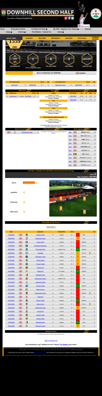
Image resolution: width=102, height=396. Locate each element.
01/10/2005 (11, 260)
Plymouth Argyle (40, 249)
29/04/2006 (78, 85)
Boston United (40, 300)
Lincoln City (40, 311)
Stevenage (14, 85)
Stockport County (60, 85)
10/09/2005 (11, 242)
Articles (21, 32)
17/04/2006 (11, 322)
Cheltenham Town (40, 238)
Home (2, 29)
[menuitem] (2, 29)
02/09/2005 (11, 238)
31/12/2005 (11, 300)
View (70, 132)
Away (8, 32)
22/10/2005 (11, 275)
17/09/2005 (11, 245)
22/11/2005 (11, 289)
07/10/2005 (11, 264)
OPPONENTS (55, 38)
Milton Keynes (40, 289)
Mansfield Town (40, 275)
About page (46, 125)
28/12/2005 (11, 297)
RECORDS (42, 38)
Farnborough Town (27, 132)
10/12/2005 (11, 293)
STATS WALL (82, 38)
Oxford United (40, 260)
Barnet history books (40, 352)
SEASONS (68, 38)
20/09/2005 (11, 249)
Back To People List (51, 341)
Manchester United (40, 278)
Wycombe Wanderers (40, 245)
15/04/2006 (11, 318)
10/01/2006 (11, 307)
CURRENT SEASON (95, 38)
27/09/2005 (11, 256)
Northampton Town (40, 293)
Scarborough (13, 96)
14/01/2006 (11, 311)
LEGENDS (29, 38)
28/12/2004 (28, 96)
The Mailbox (64, 344)
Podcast (88, 29)
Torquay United (40, 264)
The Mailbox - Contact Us (41, 32)
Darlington (40, 297)
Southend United (40, 282)
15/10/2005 (11, 267)
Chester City (40, 267)
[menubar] (51, 30)
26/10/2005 (11, 278)
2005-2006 (73, 96)
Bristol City (40, 271)
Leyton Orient (40, 242)
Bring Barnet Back (18, 29)
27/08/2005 (11, 235)
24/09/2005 (11, 253)
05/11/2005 (11, 282)
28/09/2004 (32, 85)
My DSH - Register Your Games (65, 29)
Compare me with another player (51, 76)
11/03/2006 (11, 315)
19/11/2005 (11, 286)
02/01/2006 (11, 304)
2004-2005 (73, 100)
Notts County (40, 304)
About (59, 32)
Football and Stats (38, 29)
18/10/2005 (11, 271)
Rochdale (40, 253)
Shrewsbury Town (40, 256)
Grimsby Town (40, 235)
